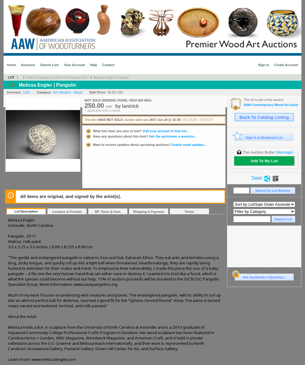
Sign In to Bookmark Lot (259, 137)
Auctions (28, 65)
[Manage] (284, 152)
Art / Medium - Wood (67, 92)
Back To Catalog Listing (264, 117)
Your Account (74, 65)
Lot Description (26, 211)
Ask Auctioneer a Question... (260, 276)
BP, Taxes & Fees (108, 211)
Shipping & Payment (148, 211)
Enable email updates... (146, 144)
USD (26, 92)
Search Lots (49, 65)
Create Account (286, 65)
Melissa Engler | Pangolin (111, 77)
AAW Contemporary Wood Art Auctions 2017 (57, 77)
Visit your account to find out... (137, 131)
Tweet (256, 178)
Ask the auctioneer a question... (141, 136)
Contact (108, 65)
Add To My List (264, 161)
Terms (189, 211)
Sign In (263, 65)
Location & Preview (67, 211)
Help (93, 65)
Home (11, 65)
